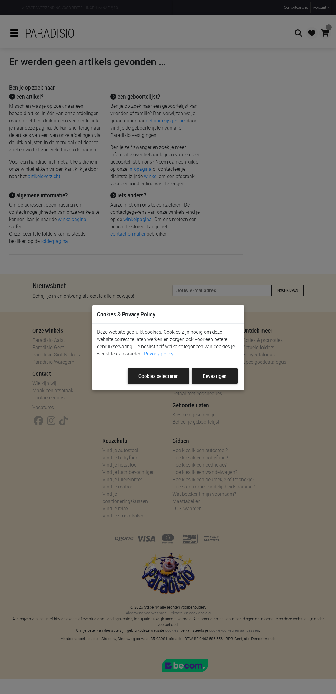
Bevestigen (214, 376)
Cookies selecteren (158, 376)
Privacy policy (159, 353)
